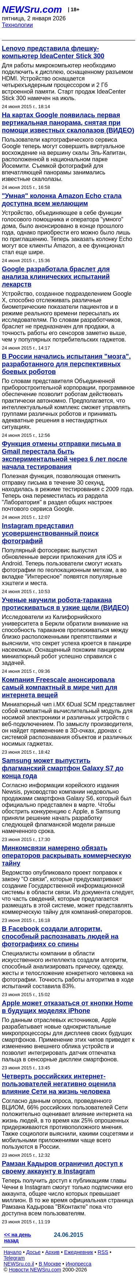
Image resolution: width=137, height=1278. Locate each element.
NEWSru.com (32, 9)
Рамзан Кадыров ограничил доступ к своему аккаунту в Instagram (62, 1167)
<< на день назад (17, 1237)
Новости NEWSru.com (35, 1270)
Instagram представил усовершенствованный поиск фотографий (50, 533)
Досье (33, 1252)
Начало (13, 1252)
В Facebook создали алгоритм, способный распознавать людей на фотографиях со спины (60, 936)
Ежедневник (78, 1252)
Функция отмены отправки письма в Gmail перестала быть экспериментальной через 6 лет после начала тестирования (64, 455)
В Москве (50, 1264)
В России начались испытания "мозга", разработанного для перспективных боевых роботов (66, 364)
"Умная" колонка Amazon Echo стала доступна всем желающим (62, 199)
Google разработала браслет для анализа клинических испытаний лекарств (56, 276)
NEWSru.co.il (19, 1264)
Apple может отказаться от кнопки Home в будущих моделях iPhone (67, 1006)
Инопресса (79, 1264)
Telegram (14, 1258)
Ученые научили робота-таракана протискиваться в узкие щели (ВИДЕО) (65, 603)
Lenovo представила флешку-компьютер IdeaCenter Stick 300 (53, 52)
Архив (52, 1252)
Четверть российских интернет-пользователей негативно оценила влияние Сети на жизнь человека (59, 1084)
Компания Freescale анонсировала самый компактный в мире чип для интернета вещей (59, 687)
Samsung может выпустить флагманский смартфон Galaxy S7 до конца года (62, 768)
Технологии (17, 25)
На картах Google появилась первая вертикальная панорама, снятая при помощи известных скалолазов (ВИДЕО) (68, 122)
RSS (103, 1252)
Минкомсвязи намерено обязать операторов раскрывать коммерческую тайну (66, 855)
